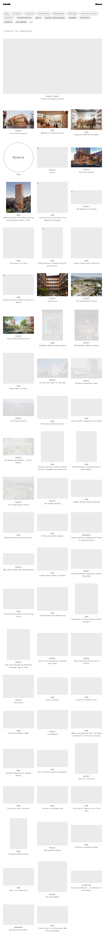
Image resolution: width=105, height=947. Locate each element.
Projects (17, 13)
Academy (72, 18)
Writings (72, 13)
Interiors (84, 18)
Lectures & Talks (88, 13)
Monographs (59, 13)
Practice (30, 13)
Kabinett (9, 18)
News (7, 13)
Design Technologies (54, 18)
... (31, 22)
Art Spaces (21, 22)
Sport (38, 18)
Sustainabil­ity (24, 18)
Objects (8, 22)
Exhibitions (43, 13)
